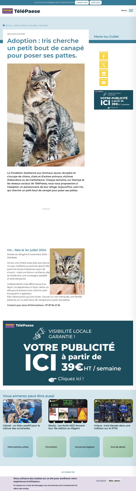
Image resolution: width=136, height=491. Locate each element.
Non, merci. (114, 481)
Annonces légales (84, 448)
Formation (51, 448)
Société (43, 27)
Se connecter (68, 474)
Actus (8, 27)
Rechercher (131, 11)
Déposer (95, 3)
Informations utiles (18, 448)
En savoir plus (36, 488)
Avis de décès (118, 448)
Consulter (81, 3)
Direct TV (121, 11)
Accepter (101, 480)
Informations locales (26, 27)
